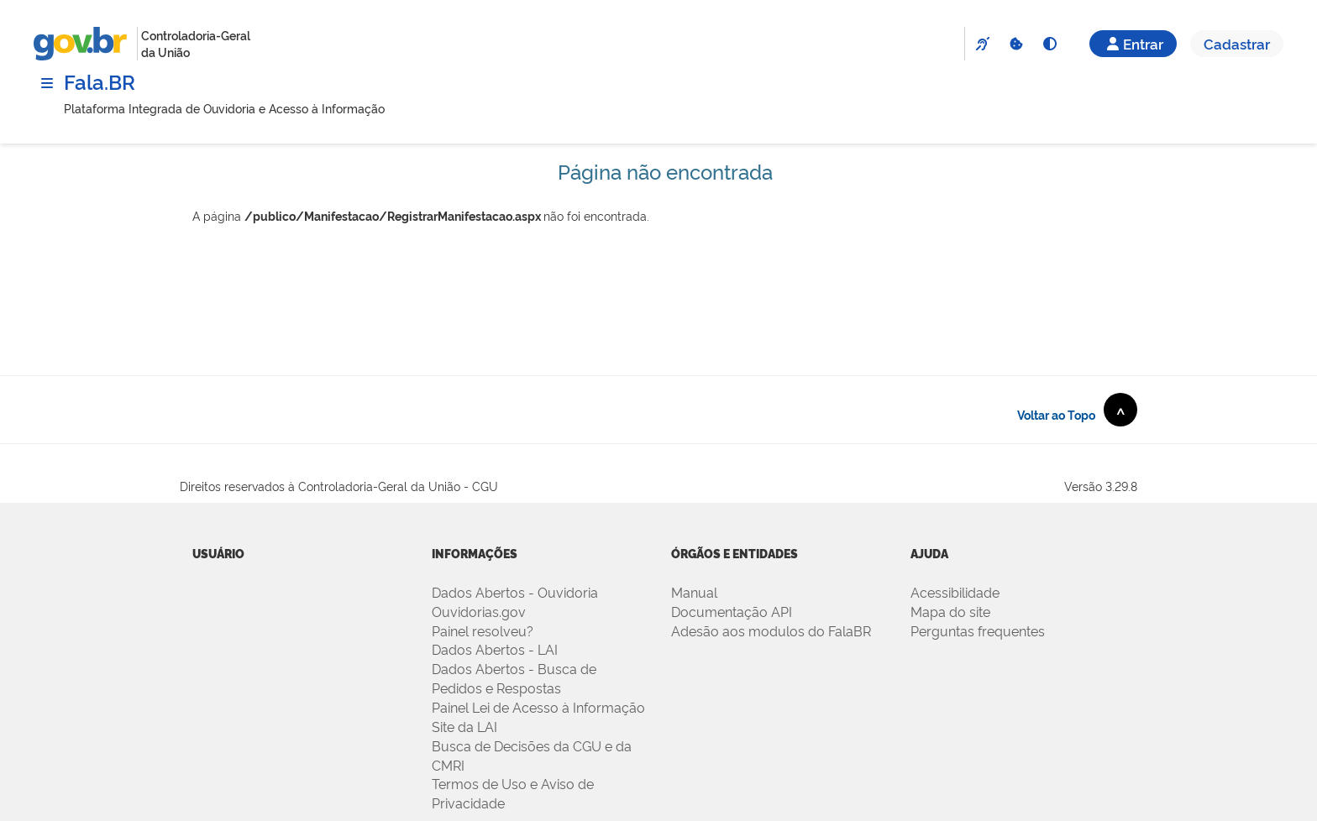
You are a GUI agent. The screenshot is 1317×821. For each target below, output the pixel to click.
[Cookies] (1015, 43)
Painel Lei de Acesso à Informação (538, 707)
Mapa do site (950, 611)
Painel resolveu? (482, 630)
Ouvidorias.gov (479, 611)
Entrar (1133, 43)
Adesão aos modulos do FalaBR (771, 630)
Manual (694, 592)
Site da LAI (464, 726)
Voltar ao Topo (1077, 409)
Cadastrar (1237, 43)
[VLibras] (981, 43)
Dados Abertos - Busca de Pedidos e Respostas (514, 678)
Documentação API (731, 611)
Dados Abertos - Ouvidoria (515, 592)
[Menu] (47, 83)
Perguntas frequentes (977, 630)
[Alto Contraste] (1049, 43)
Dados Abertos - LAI (495, 649)
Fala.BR (99, 81)
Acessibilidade (955, 592)
